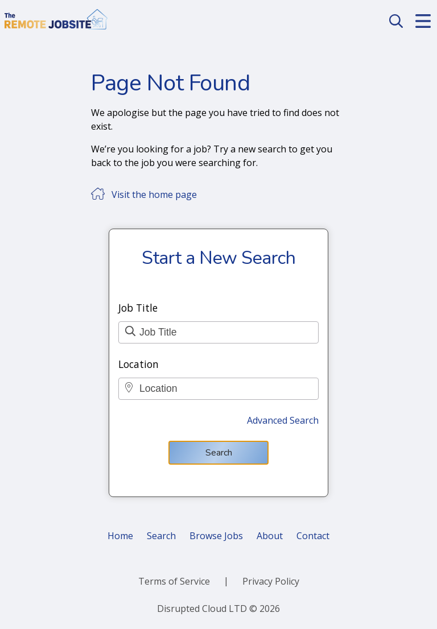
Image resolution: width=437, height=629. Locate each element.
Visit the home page (154, 194)
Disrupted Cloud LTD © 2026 (218, 608)
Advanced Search (283, 420)
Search (218, 452)
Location (138, 364)
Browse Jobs (216, 535)
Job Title (138, 307)
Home (120, 535)
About (270, 535)
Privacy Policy (270, 581)
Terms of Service (174, 581)
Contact (312, 535)
